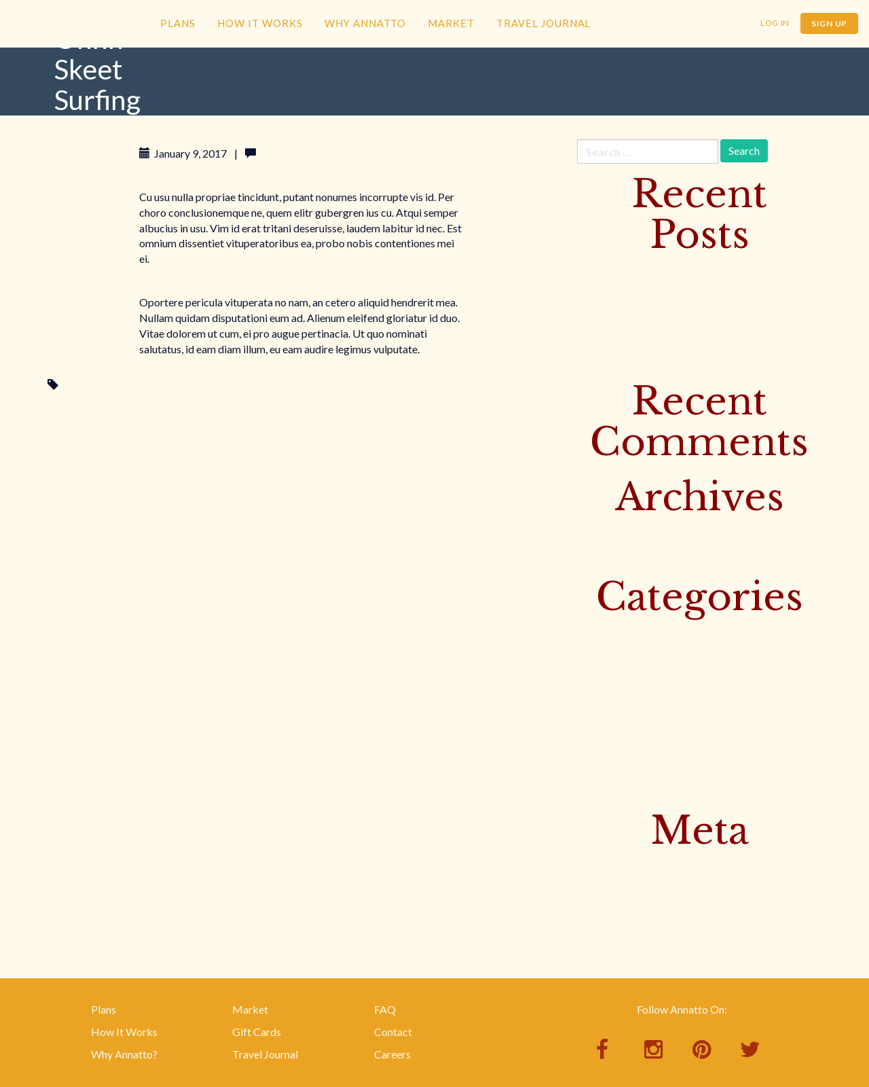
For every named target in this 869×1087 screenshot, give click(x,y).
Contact (393, 1031)
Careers (392, 1054)
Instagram (601, 676)
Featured (597, 653)
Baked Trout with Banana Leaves (653, 336)
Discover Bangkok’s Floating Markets (665, 269)
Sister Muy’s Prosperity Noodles (652, 291)
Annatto (75, 45)
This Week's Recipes (625, 720)
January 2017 (608, 554)
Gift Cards (256, 1031)
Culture (594, 631)
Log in (591, 865)
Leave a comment (300, 153)
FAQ (385, 1009)
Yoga (589, 765)
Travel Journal (543, 23)
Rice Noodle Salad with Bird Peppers (662, 358)
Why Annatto (366, 23)
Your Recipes (607, 787)
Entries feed (605, 887)
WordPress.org (612, 931)
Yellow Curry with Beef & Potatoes (657, 314)
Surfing (79, 384)
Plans (178, 23)
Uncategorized (612, 742)
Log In (775, 23)
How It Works (260, 23)
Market (451, 23)
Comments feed (614, 909)
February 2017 (611, 531)
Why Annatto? (124, 1054)
